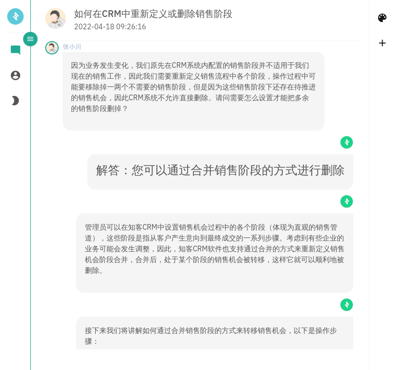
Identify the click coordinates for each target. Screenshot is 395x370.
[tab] (15, 51)
